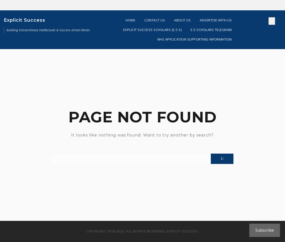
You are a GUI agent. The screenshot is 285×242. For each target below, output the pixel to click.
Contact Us (154, 20)
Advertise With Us (216, 20)
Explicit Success (24, 20)
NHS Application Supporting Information (194, 39)
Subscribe (264, 230)
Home (130, 20)
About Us (182, 20)
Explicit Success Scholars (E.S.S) (152, 29)
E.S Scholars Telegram (211, 29)
